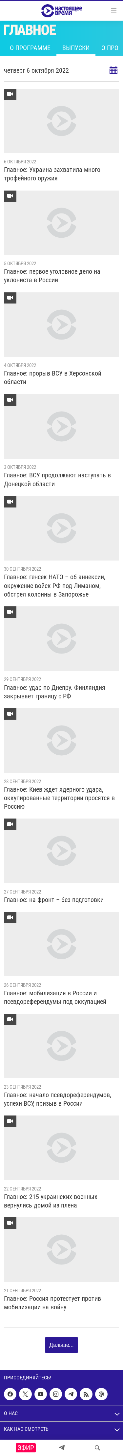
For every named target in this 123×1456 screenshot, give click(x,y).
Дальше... (61, 1344)
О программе (30, 48)
